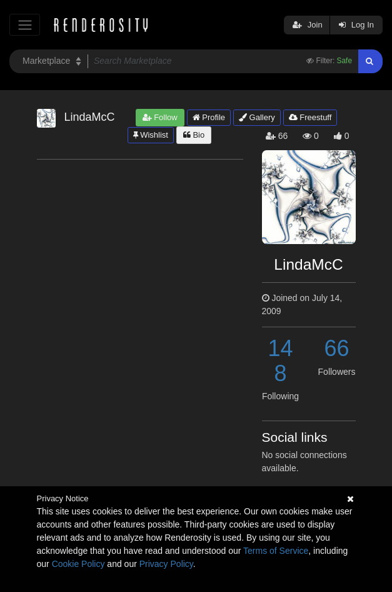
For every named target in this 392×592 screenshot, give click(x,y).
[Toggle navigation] (24, 25)
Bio (193, 135)
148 (280, 360)
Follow (160, 117)
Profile (209, 117)
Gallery (257, 117)
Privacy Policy (166, 564)
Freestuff (310, 117)
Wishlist (150, 135)
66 (336, 348)
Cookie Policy (78, 564)
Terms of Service (275, 551)
